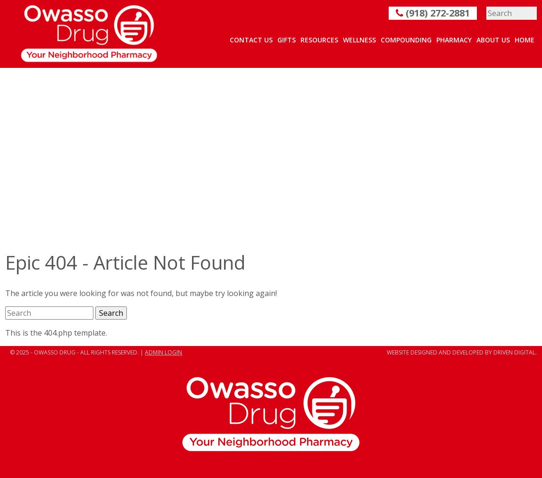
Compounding (406, 39)
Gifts (286, 39)
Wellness (359, 39)
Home (524, 39)
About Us (493, 39)
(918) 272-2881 (433, 13)
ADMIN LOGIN (163, 352)
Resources (319, 39)
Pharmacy (454, 39)
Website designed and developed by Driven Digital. (462, 352)
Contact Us (251, 39)
